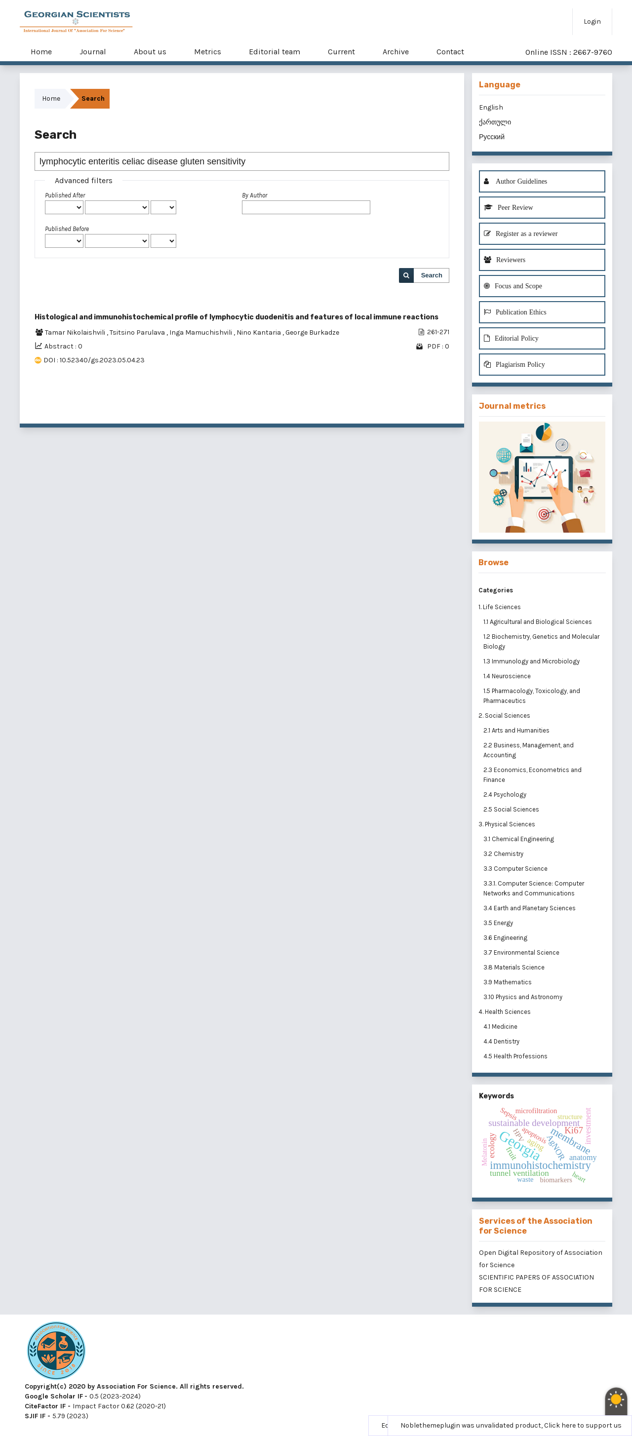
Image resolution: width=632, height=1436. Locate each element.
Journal (92, 51)
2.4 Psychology (505, 794)
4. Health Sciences (504, 1011)
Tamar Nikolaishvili (76, 332)
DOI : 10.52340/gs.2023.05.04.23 (94, 360)
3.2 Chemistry (504, 853)
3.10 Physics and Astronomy (523, 997)
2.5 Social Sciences (512, 809)
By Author (254, 195)
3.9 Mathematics (508, 982)
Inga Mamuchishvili (201, 332)
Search (431, 275)
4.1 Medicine (501, 1026)
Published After (65, 195)
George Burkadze (312, 332)
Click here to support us (583, 1425)
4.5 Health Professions (516, 1056)
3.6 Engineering (506, 937)
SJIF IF (35, 1416)
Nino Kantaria (259, 332)
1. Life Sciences (499, 607)
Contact (450, 51)
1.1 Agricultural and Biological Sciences (538, 621)
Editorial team (274, 51)
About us (150, 51)
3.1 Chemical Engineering (519, 839)
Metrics (207, 51)
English (491, 107)
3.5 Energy (498, 923)
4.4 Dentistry (502, 1041)
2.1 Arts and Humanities (517, 730)
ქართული (495, 122)
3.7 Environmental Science (522, 952)
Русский (492, 137)
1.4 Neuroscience (507, 676)
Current (341, 51)
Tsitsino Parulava (138, 332)
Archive (396, 51)
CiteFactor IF (45, 1406)
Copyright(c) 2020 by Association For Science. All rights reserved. (134, 1386)
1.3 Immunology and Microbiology (532, 661)
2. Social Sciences (504, 715)
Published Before (67, 229)
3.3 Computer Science (516, 868)
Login (592, 21)
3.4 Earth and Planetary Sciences (530, 908)
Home (41, 51)
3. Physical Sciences (506, 824)
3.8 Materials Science (514, 967)
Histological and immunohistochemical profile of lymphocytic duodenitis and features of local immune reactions (236, 317)
